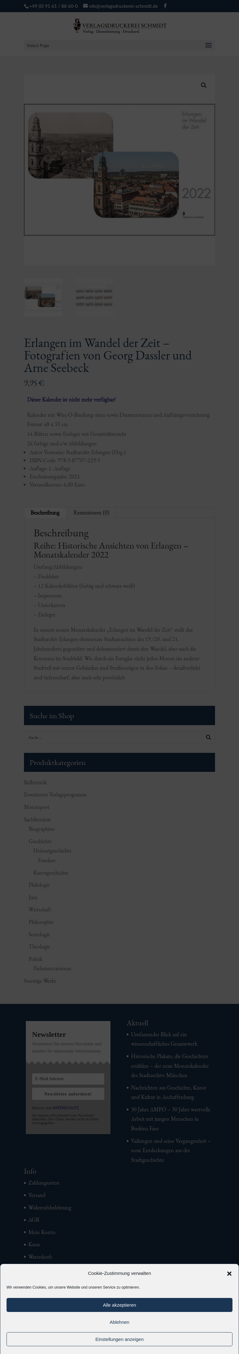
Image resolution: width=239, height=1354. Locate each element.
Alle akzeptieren (119, 1305)
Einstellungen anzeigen (119, 1339)
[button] (229, 1274)
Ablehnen (119, 1322)
